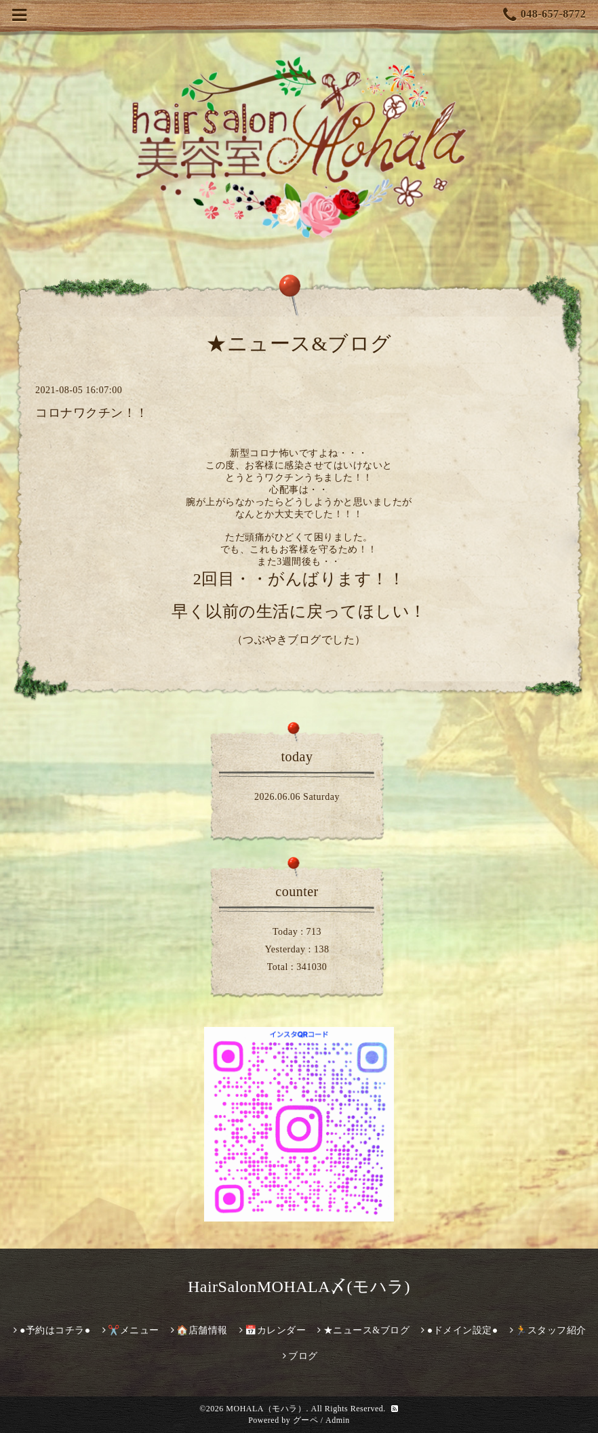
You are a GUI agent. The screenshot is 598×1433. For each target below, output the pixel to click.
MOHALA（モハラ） (266, 1408)
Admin (337, 1420)
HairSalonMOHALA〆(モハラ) (299, 1286)
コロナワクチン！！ (91, 413)
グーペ (306, 1420)
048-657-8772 (544, 15)
